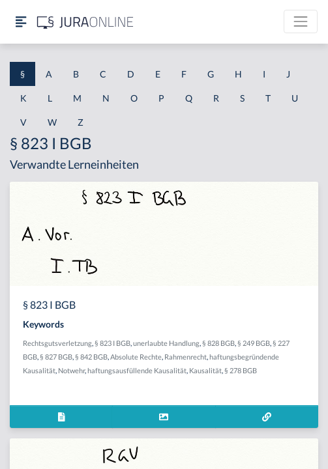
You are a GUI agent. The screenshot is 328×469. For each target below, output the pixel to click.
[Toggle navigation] (301, 21)
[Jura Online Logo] (85, 21)
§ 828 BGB (218, 343)
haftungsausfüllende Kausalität (136, 370)
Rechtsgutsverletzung (57, 343)
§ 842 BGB (91, 356)
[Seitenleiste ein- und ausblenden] (20, 21)
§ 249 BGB (253, 343)
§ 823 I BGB (112, 343)
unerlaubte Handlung (166, 343)
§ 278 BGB (240, 370)
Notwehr (71, 370)
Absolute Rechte (136, 356)
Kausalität (205, 370)
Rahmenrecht (185, 356)
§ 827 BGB (56, 356)
